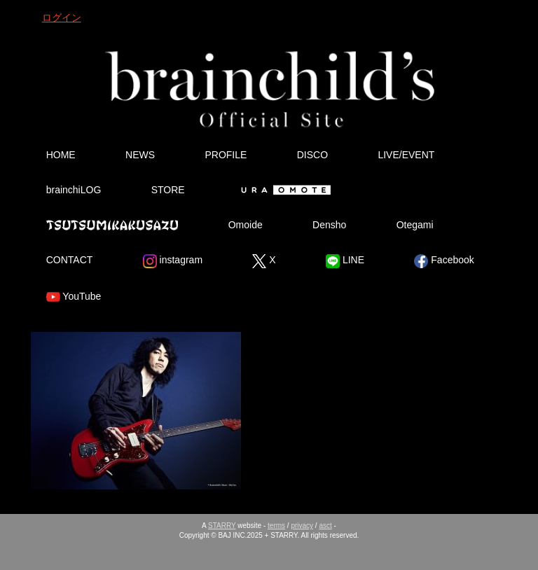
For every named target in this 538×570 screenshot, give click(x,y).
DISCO (312, 154)
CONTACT (69, 259)
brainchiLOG (74, 189)
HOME (61, 154)
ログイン (61, 17)
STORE (168, 189)
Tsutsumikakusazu (112, 224)
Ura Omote (283, 189)
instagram (172, 261)
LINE (345, 261)
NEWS (140, 154)
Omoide (245, 224)
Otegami (415, 224)
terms (276, 525)
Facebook (444, 261)
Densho (329, 224)
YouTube (74, 297)
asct (325, 525)
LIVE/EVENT (406, 154)
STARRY (221, 525)
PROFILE (226, 154)
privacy (302, 525)
